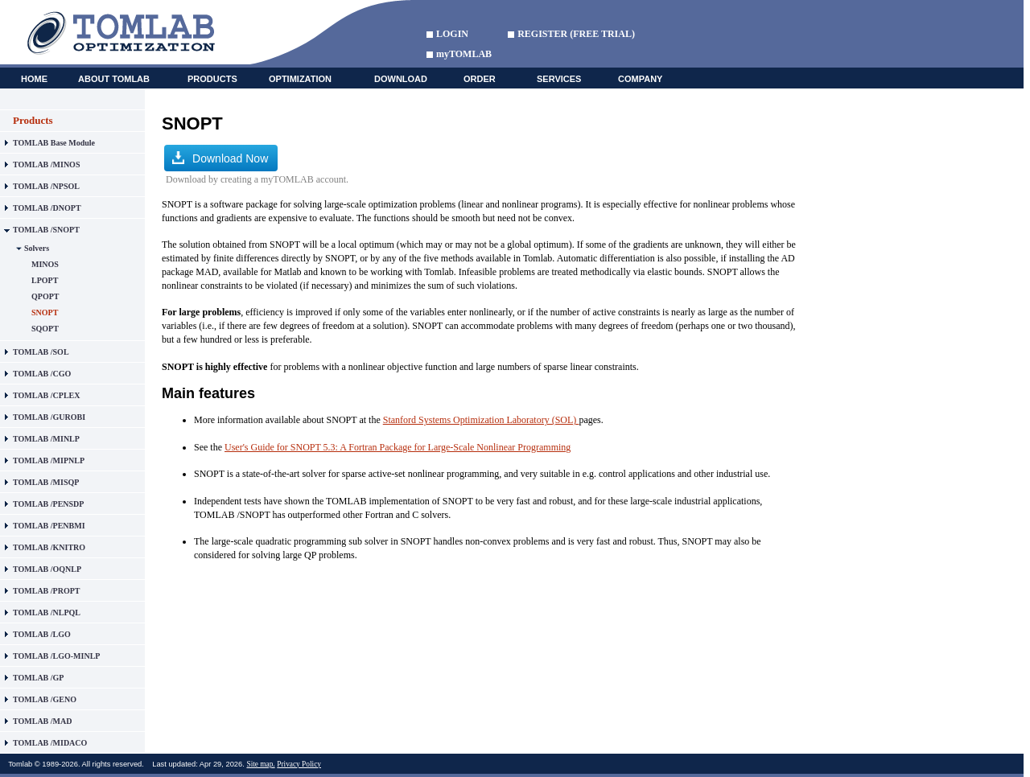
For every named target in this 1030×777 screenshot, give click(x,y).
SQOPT (45, 328)
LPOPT (44, 280)
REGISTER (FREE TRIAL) (576, 33)
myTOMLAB (464, 54)
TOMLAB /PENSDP (48, 504)
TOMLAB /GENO (44, 699)
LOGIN (452, 33)
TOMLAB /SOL (41, 351)
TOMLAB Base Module (54, 142)
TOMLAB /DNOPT (47, 208)
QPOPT (45, 296)
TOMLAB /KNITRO (49, 547)
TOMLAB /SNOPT (46, 229)
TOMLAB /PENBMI (49, 525)
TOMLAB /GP (38, 677)
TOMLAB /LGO (42, 634)
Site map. (260, 764)
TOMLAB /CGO (42, 373)
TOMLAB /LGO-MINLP (56, 656)
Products (33, 120)
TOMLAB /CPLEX (46, 395)
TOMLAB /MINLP (46, 438)
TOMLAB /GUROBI (49, 417)
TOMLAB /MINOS (46, 164)
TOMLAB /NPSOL (46, 186)
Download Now (220, 158)
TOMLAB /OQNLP (47, 569)
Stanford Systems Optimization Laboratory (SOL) (481, 420)
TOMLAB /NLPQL (46, 612)
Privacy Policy (299, 764)
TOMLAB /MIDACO (50, 742)
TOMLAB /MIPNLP (48, 460)
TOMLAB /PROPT (46, 590)
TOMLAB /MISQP (46, 482)
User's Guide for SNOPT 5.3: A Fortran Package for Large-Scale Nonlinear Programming (398, 447)
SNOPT (44, 312)
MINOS (45, 264)
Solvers (36, 248)
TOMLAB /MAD (42, 721)
